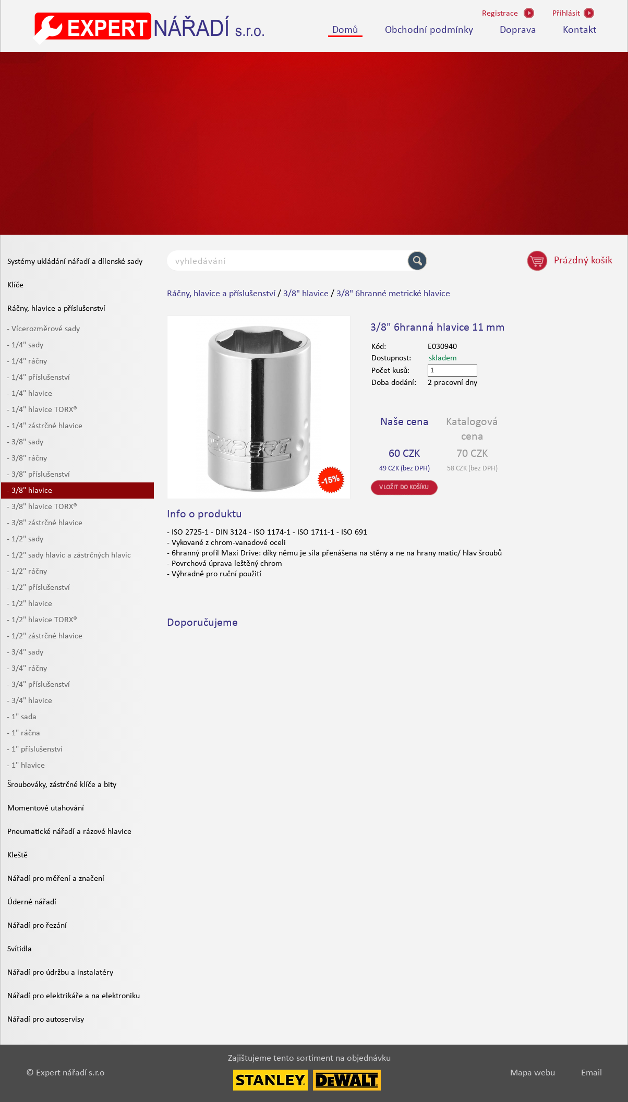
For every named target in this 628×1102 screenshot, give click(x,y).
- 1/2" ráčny (27, 571)
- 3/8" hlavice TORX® (42, 507)
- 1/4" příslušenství (38, 377)
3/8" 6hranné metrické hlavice (393, 294)
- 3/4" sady (25, 652)
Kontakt (580, 30)
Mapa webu (532, 1073)
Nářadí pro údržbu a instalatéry (60, 972)
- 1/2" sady (25, 539)
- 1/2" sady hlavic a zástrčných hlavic (69, 555)
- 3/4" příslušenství (38, 685)
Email (591, 1073)
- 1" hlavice (26, 765)
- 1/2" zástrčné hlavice (44, 636)
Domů (345, 30)
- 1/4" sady (25, 345)
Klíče (15, 285)
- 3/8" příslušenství (38, 474)
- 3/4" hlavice (29, 701)
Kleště (17, 855)
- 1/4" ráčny (27, 361)
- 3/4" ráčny (27, 668)
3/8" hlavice (306, 294)
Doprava (518, 30)
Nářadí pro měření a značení (55, 879)
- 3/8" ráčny (27, 458)
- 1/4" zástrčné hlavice (44, 426)
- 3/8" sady (25, 442)
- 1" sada (22, 717)
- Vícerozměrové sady (43, 329)
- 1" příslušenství (35, 749)
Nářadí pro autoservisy (45, 1019)
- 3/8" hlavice (29, 491)
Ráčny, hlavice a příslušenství (56, 309)
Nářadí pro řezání (37, 926)
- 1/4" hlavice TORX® (42, 410)
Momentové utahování (45, 808)
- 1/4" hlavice (29, 394)
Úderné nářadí (31, 902)
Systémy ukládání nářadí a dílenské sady (74, 262)
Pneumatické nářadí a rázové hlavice (69, 832)
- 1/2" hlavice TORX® (42, 620)
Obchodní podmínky (429, 30)
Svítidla (19, 949)
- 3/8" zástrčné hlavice (44, 523)
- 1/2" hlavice (29, 604)
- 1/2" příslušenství (38, 588)
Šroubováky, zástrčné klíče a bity (61, 785)
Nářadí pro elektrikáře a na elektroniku (73, 996)
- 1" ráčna (23, 733)
